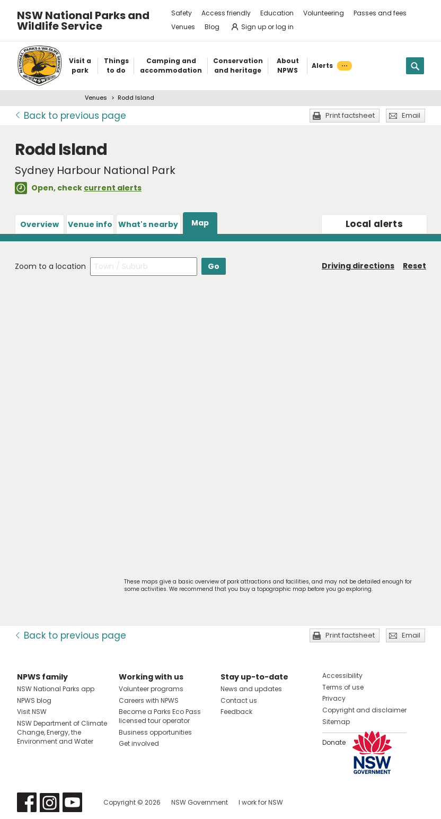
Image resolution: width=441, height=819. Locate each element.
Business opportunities (155, 732)
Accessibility (342, 675)
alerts (374, 223)
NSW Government (199, 802)
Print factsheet (350, 115)
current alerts (113, 187)
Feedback (236, 711)
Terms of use (343, 687)
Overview (39, 224)
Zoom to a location (50, 266)
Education (277, 13)
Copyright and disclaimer (364, 710)
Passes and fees (380, 13)
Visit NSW (32, 711)
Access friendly (226, 13)
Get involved (139, 743)
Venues (183, 26)
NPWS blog (34, 700)
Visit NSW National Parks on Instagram (49, 802)
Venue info (90, 224)
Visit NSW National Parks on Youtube (72, 802)
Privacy (334, 698)
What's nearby (148, 224)
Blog (212, 26)
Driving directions (358, 265)
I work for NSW (261, 802)
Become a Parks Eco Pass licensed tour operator (160, 716)
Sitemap (336, 721)
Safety (181, 13)
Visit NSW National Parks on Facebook (27, 802)
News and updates (251, 688)
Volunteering (323, 13)
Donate (334, 742)
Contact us (238, 700)
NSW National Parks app (55, 688)
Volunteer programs (151, 688)
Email (411, 115)
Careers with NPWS (149, 700)
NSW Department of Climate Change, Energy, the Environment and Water (62, 732)
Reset (414, 265)
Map (200, 222)
